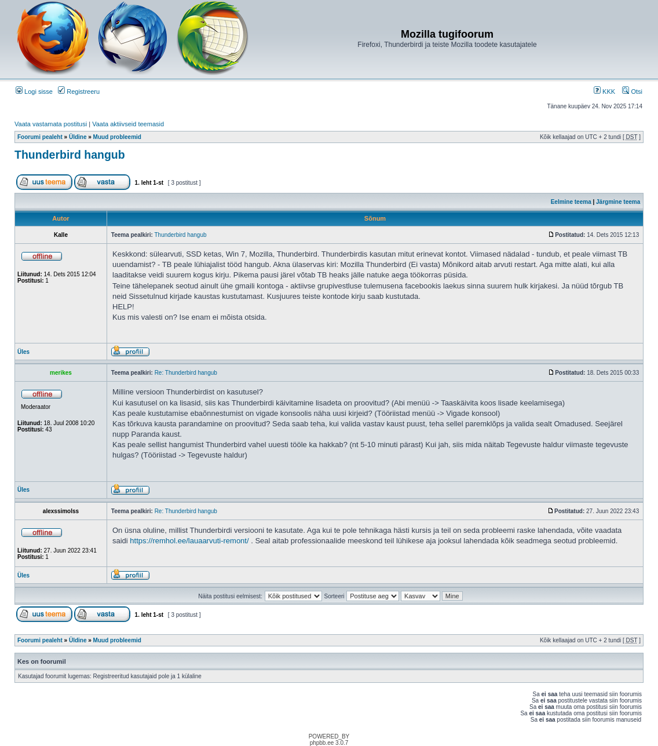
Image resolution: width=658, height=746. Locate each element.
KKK (604, 91)
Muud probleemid (117, 137)
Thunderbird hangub (69, 154)
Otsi (632, 91)
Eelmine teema (571, 202)
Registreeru (79, 91)
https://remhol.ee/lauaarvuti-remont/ (189, 540)
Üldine (78, 137)
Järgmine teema (618, 202)
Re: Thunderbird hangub (186, 373)
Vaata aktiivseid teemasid (128, 123)
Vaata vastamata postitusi (50, 123)
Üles (23, 352)
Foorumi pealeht (40, 137)
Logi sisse (34, 91)
